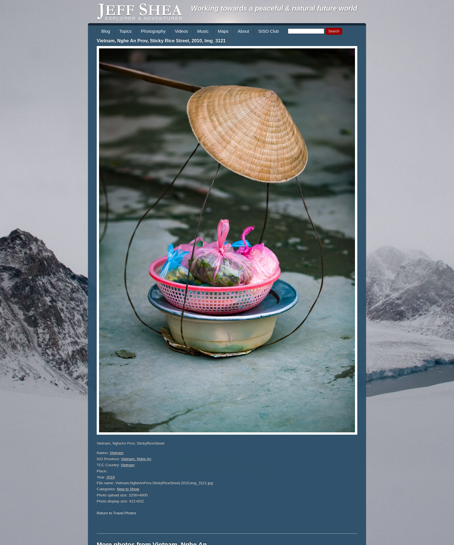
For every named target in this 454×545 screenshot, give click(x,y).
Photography (153, 31)
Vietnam (116, 453)
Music (202, 31)
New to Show (128, 489)
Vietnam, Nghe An (136, 459)
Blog (105, 31)
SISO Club (268, 31)
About (243, 31)
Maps (223, 31)
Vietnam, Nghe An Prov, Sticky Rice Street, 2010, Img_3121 (161, 40)
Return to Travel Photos (116, 513)
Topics (125, 31)
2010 (111, 477)
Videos (181, 31)
